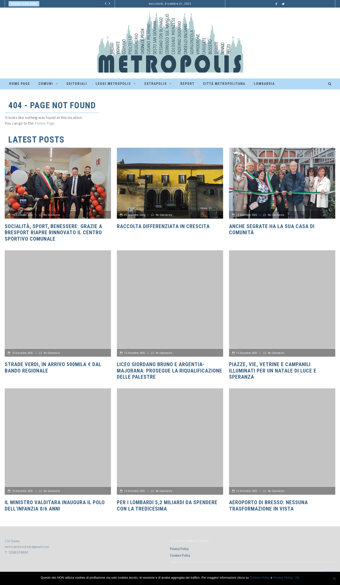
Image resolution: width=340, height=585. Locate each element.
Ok (297, 577)
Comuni (45, 84)
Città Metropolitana (224, 84)
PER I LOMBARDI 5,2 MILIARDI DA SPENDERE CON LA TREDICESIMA (167, 505)
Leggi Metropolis (113, 84)
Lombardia (264, 84)
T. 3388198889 (17, 552)
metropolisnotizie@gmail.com (27, 547)
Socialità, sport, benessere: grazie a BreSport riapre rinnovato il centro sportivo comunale (53, 232)
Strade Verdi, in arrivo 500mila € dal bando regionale (53, 367)
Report (187, 84)
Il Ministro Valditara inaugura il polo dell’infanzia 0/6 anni (55, 505)
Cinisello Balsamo (24, 3)
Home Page (19, 84)
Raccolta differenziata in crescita (163, 226)
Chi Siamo (12, 541)
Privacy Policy (179, 549)
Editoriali (77, 84)
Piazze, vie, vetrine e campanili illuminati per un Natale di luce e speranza (272, 370)
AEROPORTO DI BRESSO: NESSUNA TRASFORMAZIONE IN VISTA (268, 505)
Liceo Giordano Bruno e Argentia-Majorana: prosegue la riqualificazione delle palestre (169, 370)
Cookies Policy (180, 555)
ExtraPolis (155, 84)
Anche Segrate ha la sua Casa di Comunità (271, 229)
